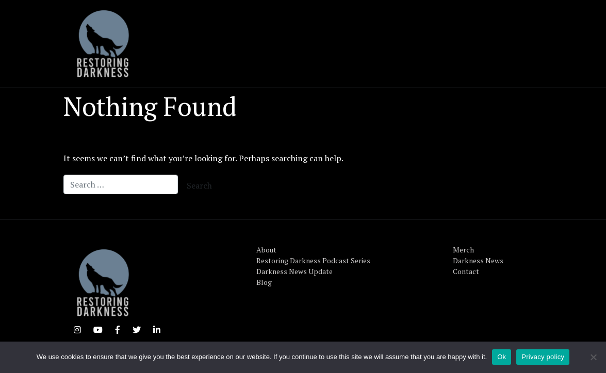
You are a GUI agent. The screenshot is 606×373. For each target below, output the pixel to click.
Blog (264, 282)
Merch (463, 250)
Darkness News (478, 260)
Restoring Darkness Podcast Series (313, 260)
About (266, 250)
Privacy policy (542, 357)
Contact (466, 271)
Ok (501, 357)
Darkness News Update (294, 271)
